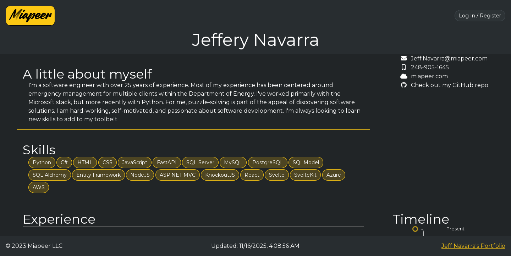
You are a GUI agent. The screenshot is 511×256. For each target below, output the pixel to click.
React (251, 175)
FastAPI (167, 162)
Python (42, 162)
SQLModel (306, 162)
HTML (85, 162)
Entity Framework (98, 175)
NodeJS (140, 175)
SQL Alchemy (50, 175)
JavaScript (134, 162)
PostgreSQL (267, 162)
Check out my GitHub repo (449, 85)
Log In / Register (480, 15)
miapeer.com (429, 76)
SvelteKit (305, 175)
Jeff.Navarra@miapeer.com (449, 58)
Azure (333, 175)
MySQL (233, 162)
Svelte (277, 175)
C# (64, 162)
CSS (107, 162)
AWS (39, 187)
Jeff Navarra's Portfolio (473, 245)
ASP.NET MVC (178, 175)
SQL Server (200, 162)
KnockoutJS (220, 175)
